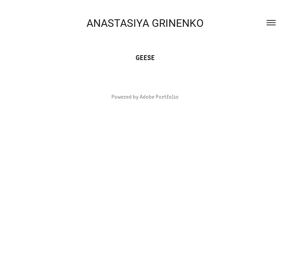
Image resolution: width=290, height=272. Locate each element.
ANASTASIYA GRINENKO (145, 22)
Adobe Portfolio (159, 96)
